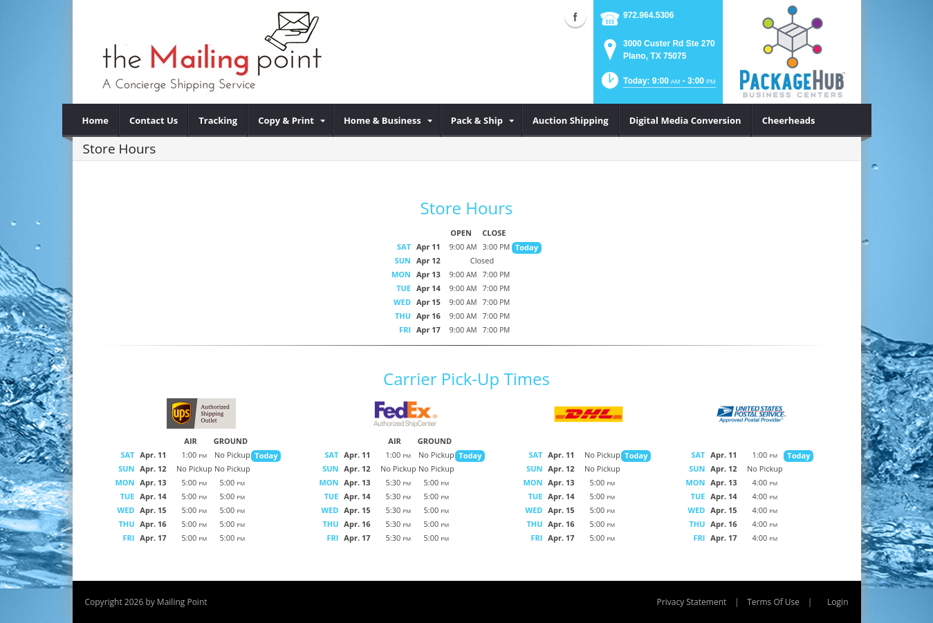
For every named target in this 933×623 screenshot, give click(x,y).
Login (837, 602)
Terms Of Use (773, 602)
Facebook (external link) (575, 16)
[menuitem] (96, 120)
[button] (657, 85)
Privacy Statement (692, 602)
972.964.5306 (648, 15)
